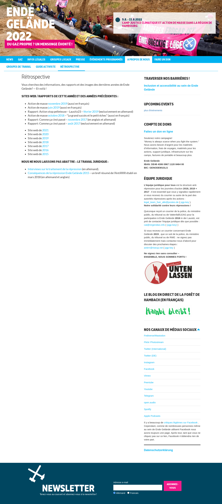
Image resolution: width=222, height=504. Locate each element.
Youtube (148, 389)
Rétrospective (69, 66)
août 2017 (74, 123)
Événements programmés (106, 59)
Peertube (149, 382)
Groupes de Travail (18, 66)
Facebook (149, 369)
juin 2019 (54, 107)
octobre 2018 (56, 115)
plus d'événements (153, 110)
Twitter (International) (155, 349)
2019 (45, 138)
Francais (134, 493)
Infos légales (36, 59)
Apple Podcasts (152, 416)
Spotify (147, 409)
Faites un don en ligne (158, 131)
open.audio (150, 402)
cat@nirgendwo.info (154, 224)
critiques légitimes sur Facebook (181, 422)
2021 (45, 130)
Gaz (20, 59)
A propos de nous (138, 59)
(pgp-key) (172, 224)
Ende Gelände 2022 (30, 23)
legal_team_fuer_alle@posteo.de (161, 202)
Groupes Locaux (60, 59)
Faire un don (162, 59)
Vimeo (147, 375)
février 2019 (91, 111)
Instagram (149, 362)
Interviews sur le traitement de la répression (55, 169)
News (9, 59)
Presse (80, 59)
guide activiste (46, 66)
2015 (45, 154)
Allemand (120, 493)
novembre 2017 (77, 119)
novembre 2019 (58, 103)
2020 (45, 134)
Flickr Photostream (154, 342)
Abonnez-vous (172, 486)
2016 (45, 150)
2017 (45, 146)
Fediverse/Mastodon (154, 335)
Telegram (149, 395)
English (197, 4)
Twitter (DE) (150, 355)
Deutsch (188, 4)
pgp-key (185, 202)
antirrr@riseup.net (153, 247)
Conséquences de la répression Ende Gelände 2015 (59, 173)
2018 (45, 142)
